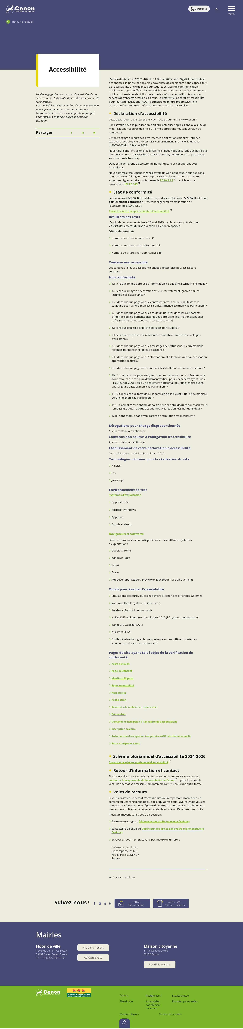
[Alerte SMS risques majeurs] (175, 903)
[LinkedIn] (83, 133)
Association (119, 700)
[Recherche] (217, 9)
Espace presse (180, 996)
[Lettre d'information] (137, 903)
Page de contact (123, 671)
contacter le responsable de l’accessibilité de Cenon (143, 780)
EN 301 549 (132, 184)
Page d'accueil (121, 663)
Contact (124, 996)
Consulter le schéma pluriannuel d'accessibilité (140, 762)
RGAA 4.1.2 (167, 180)
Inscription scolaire (124, 729)
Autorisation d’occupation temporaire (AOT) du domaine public (154, 736)
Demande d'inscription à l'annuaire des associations (146, 721)
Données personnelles (185, 1002)
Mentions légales (123, 678)
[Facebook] (71, 133)
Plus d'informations (93, 948)
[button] (231, 9)
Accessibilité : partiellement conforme (153, 1005)
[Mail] (94, 133)
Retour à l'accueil (22, 21)
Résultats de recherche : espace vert (136, 707)
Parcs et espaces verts (126, 743)
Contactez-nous (93, 959)
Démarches (119, 714)
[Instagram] (99, 904)
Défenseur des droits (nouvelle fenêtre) (165, 821)
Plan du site (119, 692)
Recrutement (153, 996)
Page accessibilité (123, 685)
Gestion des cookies (170, 1015)
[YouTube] (106, 904)
